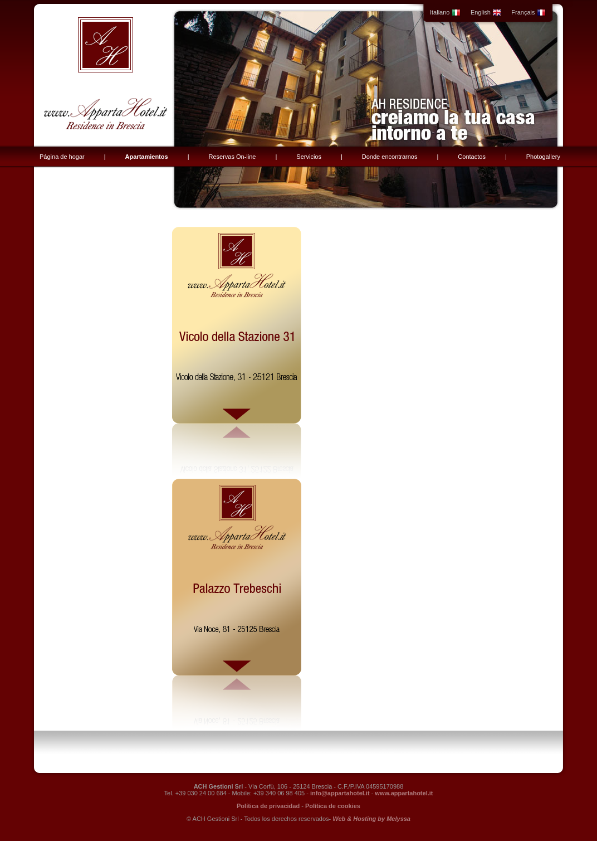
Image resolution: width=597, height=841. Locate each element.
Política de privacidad (268, 806)
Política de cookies (332, 806)
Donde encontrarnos (390, 156)
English (486, 12)
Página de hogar (62, 156)
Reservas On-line (232, 156)
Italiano (445, 12)
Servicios (308, 156)
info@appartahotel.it (340, 793)
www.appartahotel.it (404, 793)
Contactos (472, 156)
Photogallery (543, 156)
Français (528, 12)
